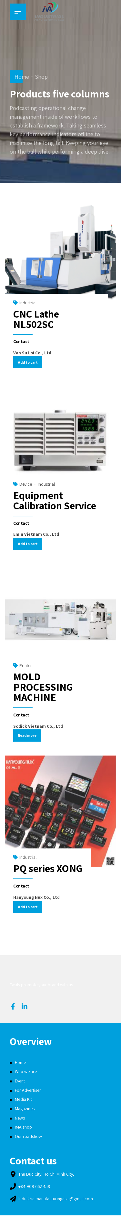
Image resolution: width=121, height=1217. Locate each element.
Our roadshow (28, 1138)
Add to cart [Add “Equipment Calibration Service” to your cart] (28, 544)
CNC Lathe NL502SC (36, 319)
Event (20, 1082)
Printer (25, 666)
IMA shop (23, 1128)
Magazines (25, 1110)
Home (22, 76)
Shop (41, 76)
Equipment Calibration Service (54, 500)
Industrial (27, 303)
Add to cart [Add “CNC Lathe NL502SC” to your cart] (28, 362)
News (20, 1119)
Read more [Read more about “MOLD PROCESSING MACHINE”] (28, 736)
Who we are (26, 1073)
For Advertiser (28, 1091)
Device (25, 484)
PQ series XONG (48, 869)
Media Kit (23, 1101)
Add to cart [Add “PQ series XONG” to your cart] (28, 907)
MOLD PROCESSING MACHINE (43, 687)
